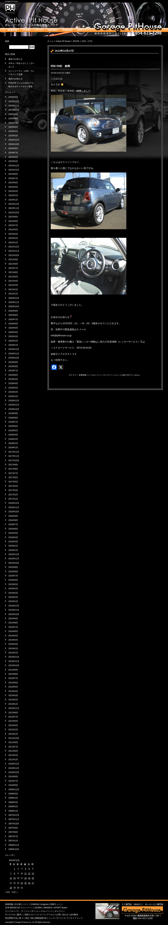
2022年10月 (13, 212)
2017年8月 (13, 469)
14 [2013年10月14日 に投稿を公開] (11, 878)
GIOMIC (38, 907)
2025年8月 (13, 118)
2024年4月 (13, 161)
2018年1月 (13, 447)
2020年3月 (13, 336)
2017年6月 (13, 477)
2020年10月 (13, 306)
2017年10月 (13, 460)
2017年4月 (13, 486)
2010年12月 (13, 764)
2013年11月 (13, 661)
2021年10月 (13, 255)
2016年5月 (13, 533)
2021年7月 (13, 268)
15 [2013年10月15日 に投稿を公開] (14, 878)
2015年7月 (13, 576)
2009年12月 (13, 789)
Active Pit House (63, 41)
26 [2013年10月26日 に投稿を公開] (29, 883)
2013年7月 (13, 678)
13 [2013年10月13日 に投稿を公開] (33, 873)
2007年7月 (13, 836)
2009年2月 (13, 798)
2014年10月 (13, 614)
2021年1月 (13, 294)
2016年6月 (13, 529)
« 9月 (7, 892)
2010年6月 (13, 785)
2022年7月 (13, 225)
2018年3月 (13, 439)
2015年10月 (13, 563)
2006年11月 (13, 845)
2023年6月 (13, 182)
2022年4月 (13, 234)
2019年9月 (13, 362)
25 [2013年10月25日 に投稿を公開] (25, 883)
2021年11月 (13, 251)
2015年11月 (13, 558)
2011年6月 (13, 751)
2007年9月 (13, 828)
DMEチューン (84, 30)
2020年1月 (13, 345)
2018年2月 (13, 443)
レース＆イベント (94, 375)
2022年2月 (13, 238)
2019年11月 (13, 353)
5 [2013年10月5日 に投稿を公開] (29, 869)
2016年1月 (13, 550)
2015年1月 (13, 601)
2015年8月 (13, 571)
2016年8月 (13, 520)
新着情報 (11, 30)
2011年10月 (13, 738)
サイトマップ (76, 918)
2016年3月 (13, 541)
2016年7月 (13, 524)
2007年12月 (13, 815)
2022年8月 (13, 221)
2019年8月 (13, 366)
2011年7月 (13, 747)
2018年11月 (13, 405)
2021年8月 (13, 264)
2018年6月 (13, 426)
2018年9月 (13, 413)
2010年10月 (13, 772)
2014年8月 (13, 623)
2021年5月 (13, 277)
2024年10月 (13, 144)
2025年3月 (13, 135)
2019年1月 (13, 396)
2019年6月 (13, 375)
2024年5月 (13, 157)
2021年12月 (13, 247)
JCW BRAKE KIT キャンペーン (19, 907)
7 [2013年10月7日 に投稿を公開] (10, 873)
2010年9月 (13, 776)
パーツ (38, 30)
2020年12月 (13, 298)
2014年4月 (13, 640)
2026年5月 (13, 97)
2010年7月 (13, 781)
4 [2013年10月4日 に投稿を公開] (25, 869)
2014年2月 (13, 648)
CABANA (51, 30)
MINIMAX (48, 907)
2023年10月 (13, 170)
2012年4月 (13, 725)
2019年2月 (13, 392)
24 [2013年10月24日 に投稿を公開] (22, 883)
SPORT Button (60, 907)
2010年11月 (13, 768)
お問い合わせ (62, 914)
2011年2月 (13, 755)
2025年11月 (13, 106)
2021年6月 (13, 272)
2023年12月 (13, 165)
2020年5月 (13, 328)
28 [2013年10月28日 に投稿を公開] (11, 888)
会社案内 (74, 914)
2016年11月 (13, 507)
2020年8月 (13, 315)
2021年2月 (13, 289)
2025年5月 (13, 131)
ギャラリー (107, 375)
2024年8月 (13, 148)
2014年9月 (13, 618)
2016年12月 (13, 503)
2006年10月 (13, 849)
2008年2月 (13, 806)
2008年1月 (13, 811)
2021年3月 (13, 285)
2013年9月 (13, 670)
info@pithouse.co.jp (61, 335)
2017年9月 (13, 465)
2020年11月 (13, 302)
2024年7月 (13, 152)
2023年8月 (13, 174)
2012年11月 (13, 708)
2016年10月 (13, 511)
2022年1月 (13, 242)
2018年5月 (13, 430)
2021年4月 (13, 281)
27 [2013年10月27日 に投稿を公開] (33, 883)
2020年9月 (13, 311)
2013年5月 (13, 687)
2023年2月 (13, 195)
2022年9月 (13, 217)
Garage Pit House (11, 1)
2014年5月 (13, 636)
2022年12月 (13, 204)
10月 (84, 41)
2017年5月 (13, 482)
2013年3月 (13, 695)
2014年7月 (13, 627)
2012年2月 (13, 729)
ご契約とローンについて (34, 914)
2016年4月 (13, 537)
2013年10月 (13, 665)
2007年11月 (13, 819)
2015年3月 (13, 593)
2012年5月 (13, 721)
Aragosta (66, 30)
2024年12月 (13, 140)
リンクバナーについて (59, 918)
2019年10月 (13, 358)
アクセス (51, 914)
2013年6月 (13, 682)
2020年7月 (13, 319)
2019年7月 (13, 370)
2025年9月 (13, 114)
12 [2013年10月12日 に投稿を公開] (29, 873)
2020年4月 (13, 332)
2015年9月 (13, 567)
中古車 (25, 30)
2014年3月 (13, 644)
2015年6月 (13, 580)
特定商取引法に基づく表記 (17, 918)
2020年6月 (13, 323)
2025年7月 (13, 123)
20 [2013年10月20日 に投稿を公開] (33, 878)
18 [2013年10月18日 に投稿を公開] (25, 878)
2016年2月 (13, 546)
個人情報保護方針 (39, 918)
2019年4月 (13, 383)
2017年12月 (13, 452)
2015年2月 (13, 597)
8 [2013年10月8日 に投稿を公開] (14, 873)
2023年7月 (13, 178)
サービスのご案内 (13, 914)
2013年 (76, 41)
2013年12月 (13, 657)
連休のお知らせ (15, 59)
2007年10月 (13, 824)
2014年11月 (13, 610)
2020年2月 (13, 341)
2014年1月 (13, 653)
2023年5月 (13, 187)
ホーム (50, 41)
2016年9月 (13, 516)
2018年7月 (13, 422)
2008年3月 (13, 802)
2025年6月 (13, 127)
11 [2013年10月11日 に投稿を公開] (25, 873)
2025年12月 (13, 101)
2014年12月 (13, 606)
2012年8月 (13, 712)
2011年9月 (13, 742)
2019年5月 (13, 379)
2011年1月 (13, 759)
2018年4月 (13, 435)
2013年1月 (13, 704)
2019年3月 (13, 388)
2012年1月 (13, 734)
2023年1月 (13, 200)
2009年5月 (13, 794)
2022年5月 (13, 229)
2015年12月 (13, 554)
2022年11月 (13, 208)
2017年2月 (13, 494)
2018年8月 (13, 418)
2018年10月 (13, 409)
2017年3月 (13, 490)
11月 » (14, 892)
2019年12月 (13, 349)
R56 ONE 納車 (60, 66)
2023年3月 (13, 191)
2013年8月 (13, 674)
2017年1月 (13, 499)
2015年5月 (13, 584)
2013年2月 (13, 699)
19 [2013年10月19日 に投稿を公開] (29, 878)
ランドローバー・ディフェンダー (20, 911)
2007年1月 (13, 841)
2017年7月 (13, 473)
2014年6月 (13, 631)
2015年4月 (13, 588)
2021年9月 (13, 259)
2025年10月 (13, 110)
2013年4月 (13, 691)
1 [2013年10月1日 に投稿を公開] (14, 869)
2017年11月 (13, 456)
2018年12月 (13, 400)
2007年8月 (13, 832)
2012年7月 (13, 717)
